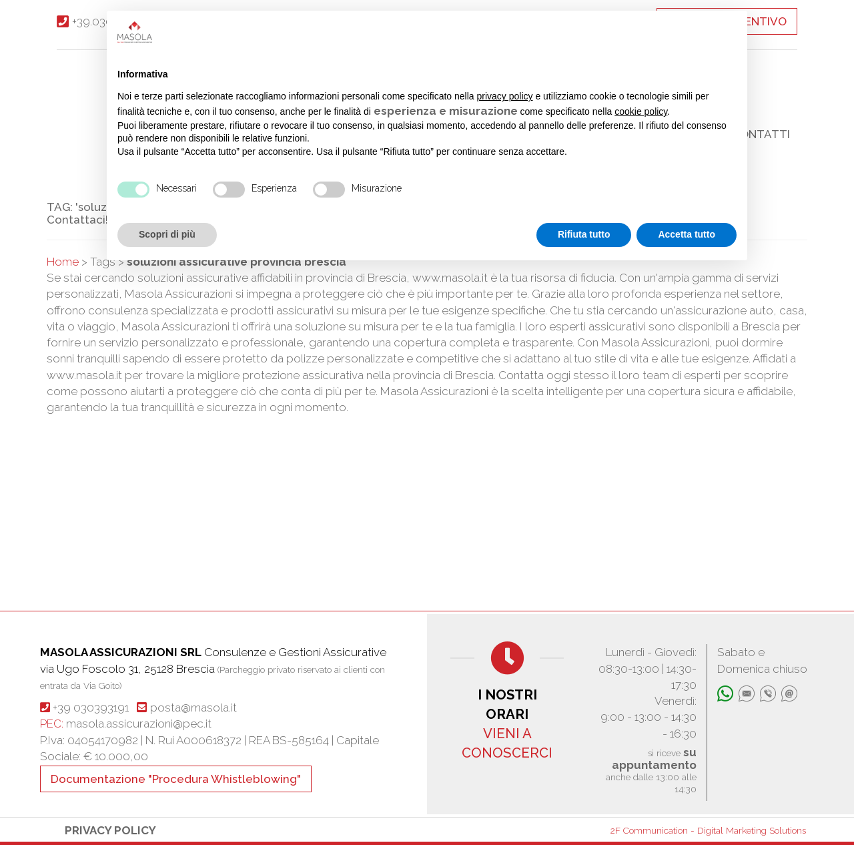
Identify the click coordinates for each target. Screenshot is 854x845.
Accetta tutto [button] (686, 234)
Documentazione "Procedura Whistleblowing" (176, 779)
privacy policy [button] (505, 96)
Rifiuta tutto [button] (584, 234)
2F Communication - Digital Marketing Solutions (708, 830)
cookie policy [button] (640, 111)
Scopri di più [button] (167, 234)
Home (63, 261)
